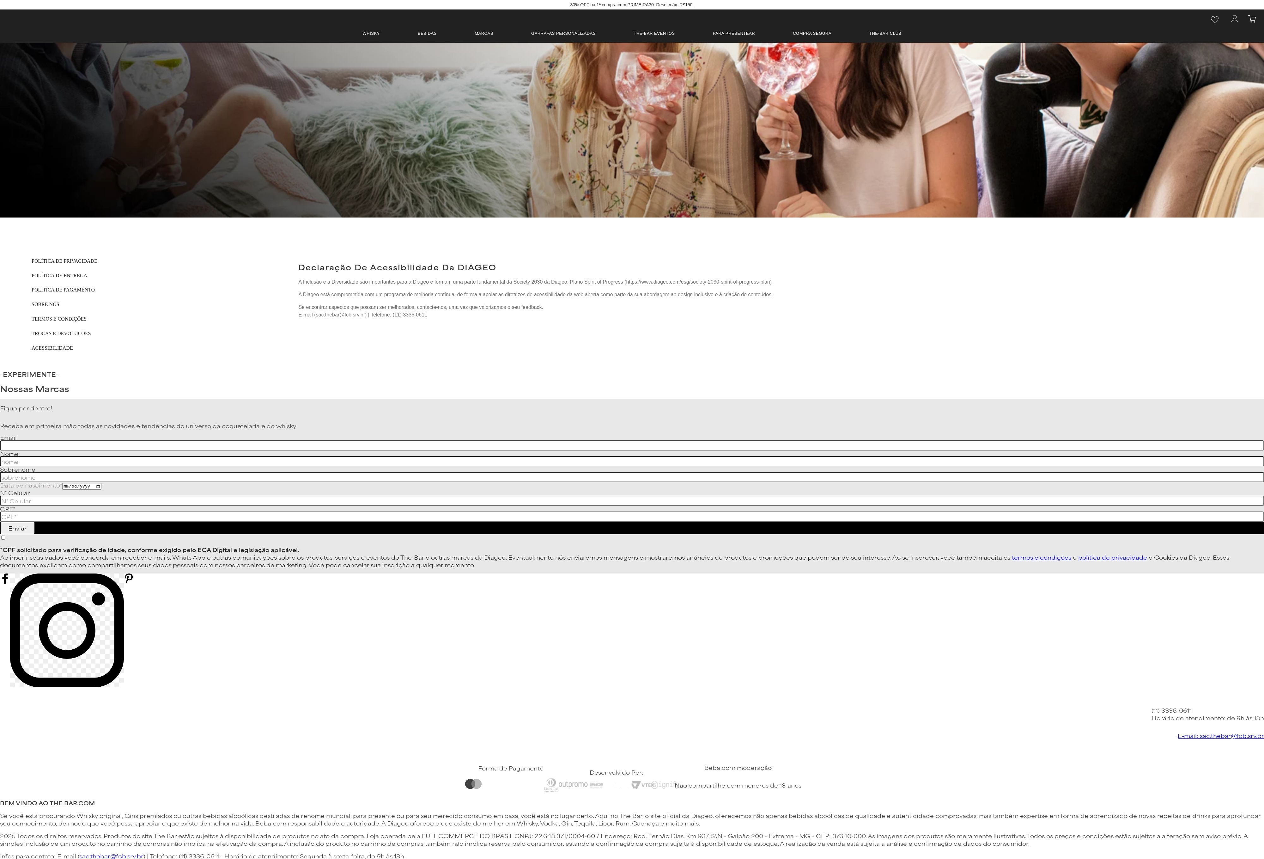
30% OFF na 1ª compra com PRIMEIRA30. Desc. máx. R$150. (632, 5)
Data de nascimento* (31, 485)
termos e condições (1041, 557)
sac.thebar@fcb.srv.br (340, 314)
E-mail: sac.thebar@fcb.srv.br (1221, 735)
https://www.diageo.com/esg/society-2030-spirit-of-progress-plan (698, 282)
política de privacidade (1112, 557)
